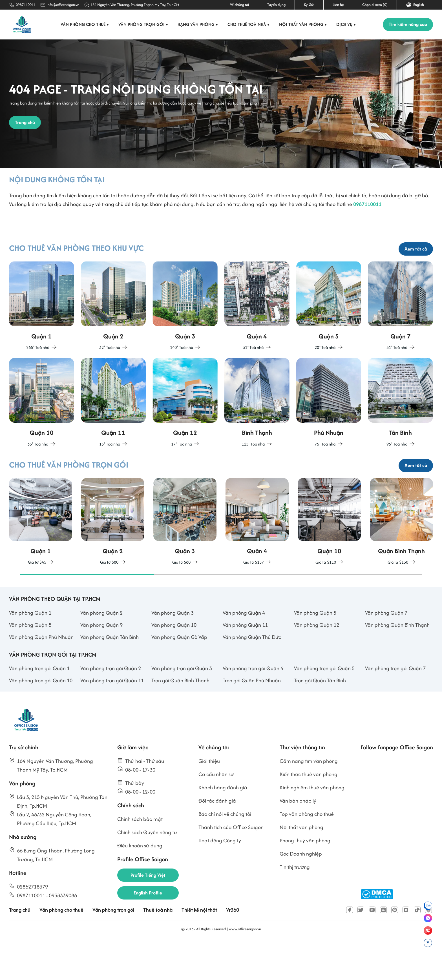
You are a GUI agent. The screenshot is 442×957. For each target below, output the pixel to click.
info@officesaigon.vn (63, 4)
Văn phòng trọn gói (143, 24)
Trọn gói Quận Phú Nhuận (252, 695)
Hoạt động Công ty (219, 855)
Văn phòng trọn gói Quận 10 (40, 695)
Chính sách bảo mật (140, 834)
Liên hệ (338, 4)
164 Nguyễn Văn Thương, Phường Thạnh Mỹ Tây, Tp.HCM (134, 4)
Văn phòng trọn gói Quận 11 (112, 695)
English (415, 5)
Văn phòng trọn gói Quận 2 (110, 683)
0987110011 (26, 4)
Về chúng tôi (239, 4)
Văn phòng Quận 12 (316, 639)
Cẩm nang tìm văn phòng (309, 775)
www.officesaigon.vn (245, 943)
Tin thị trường (295, 881)
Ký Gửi (309, 4)
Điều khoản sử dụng (139, 860)
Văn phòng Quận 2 (101, 627)
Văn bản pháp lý (298, 815)
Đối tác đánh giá (217, 815)
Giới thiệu (209, 775)
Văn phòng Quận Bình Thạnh (397, 639)
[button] (87, 589)
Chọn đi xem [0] (375, 4)
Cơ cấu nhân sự (216, 789)
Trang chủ (19, 925)
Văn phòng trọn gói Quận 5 (324, 683)
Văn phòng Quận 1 (30, 627)
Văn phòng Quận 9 (101, 639)
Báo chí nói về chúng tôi (224, 828)
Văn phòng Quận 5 (315, 627)
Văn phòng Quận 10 (173, 639)
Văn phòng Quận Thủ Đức (252, 651)
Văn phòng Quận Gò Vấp (179, 651)
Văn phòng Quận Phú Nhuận (41, 651)
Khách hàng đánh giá (222, 802)
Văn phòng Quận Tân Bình (109, 651)
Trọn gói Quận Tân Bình (320, 695)
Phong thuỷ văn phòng (305, 855)
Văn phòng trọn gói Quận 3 (181, 683)
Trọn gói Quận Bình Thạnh (180, 695)
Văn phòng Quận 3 (172, 627)
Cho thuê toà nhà (249, 24)
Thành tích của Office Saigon (231, 842)
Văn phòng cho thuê (85, 24)
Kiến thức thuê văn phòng (308, 789)
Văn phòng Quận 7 (386, 627)
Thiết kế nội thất (199, 925)
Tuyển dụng (276, 4)
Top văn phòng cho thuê (307, 828)
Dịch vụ (346, 24)
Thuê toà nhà (158, 925)
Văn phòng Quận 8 (30, 639)
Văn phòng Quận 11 (245, 639)
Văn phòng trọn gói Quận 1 (39, 683)
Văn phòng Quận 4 (244, 627)
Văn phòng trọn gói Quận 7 (395, 683)
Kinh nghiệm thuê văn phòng (312, 802)
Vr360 (232, 925)
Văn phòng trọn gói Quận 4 (253, 683)
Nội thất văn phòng (303, 24)
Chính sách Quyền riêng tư (147, 847)
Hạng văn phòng (198, 24)
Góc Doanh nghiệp (301, 868)
